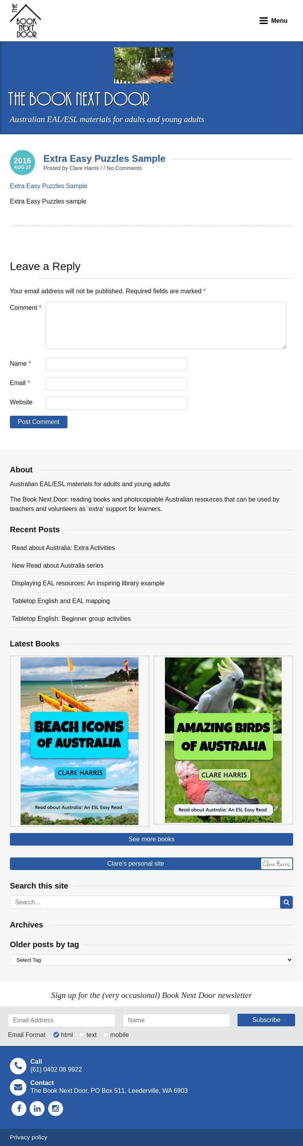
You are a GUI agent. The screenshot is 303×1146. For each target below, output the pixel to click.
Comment (25, 307)
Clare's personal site (199, 863)
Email (20, 383)
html (67, 1035)
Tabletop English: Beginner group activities (71, 618)
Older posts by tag (44, 944)
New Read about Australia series (57, 565)
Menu (279, 20)
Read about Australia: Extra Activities (63, 547)
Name (20, 363)
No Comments (124, 168)
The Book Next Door (25, 20)
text (91, 1035)
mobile (119, 1035)
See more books (152, 839)
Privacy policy (28, 1137)
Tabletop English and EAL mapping (61, 601)
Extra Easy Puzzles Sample (104, 158)
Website (21, 402)
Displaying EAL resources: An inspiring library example (88, 583)
